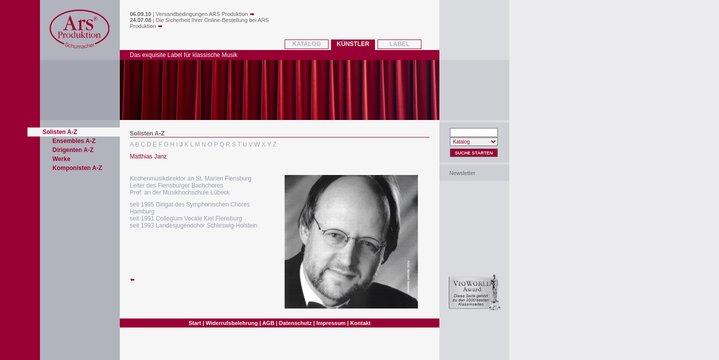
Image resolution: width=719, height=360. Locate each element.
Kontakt (360, 323)
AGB (268, 323)
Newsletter (462, 173)
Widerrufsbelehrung (232, 323)
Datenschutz (295, 323)
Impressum (331, 323)
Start (195, 323)
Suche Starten (474, 153)
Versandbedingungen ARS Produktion (205, 14)
